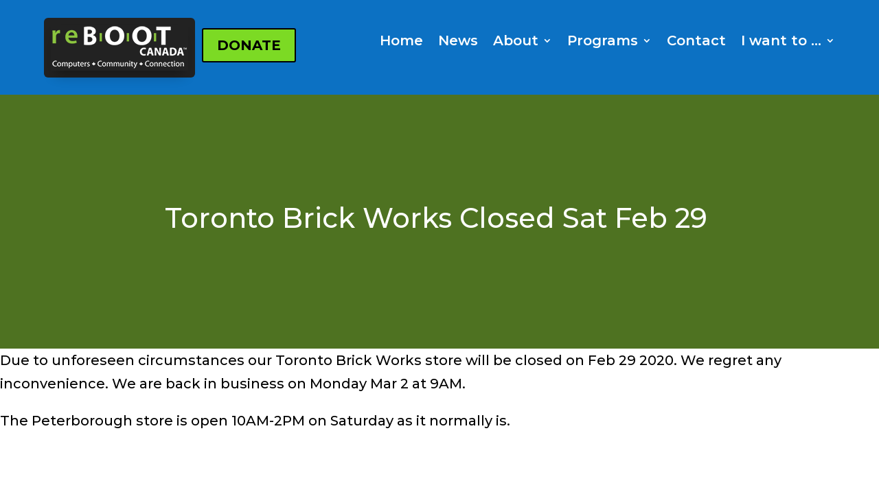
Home (401, 42)
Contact (696, 42)
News (458, 42)
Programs (602, 42)
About (515, 42)
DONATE (249, 45)
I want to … (781, 42)
